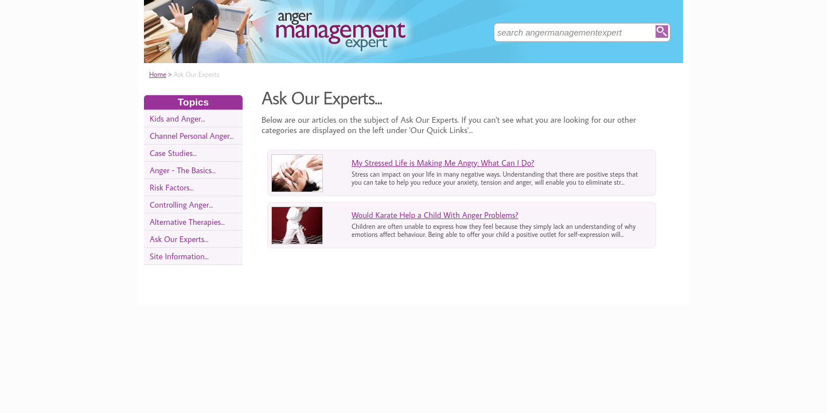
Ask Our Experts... (179, 238)
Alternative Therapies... (187, 221)
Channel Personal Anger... (192, 135)
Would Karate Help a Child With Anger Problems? (435, 214)
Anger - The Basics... (183, 170)
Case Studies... (173, 152)
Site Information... (179, 256)
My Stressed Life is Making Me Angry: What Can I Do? (443, 162)
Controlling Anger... (181, 204)
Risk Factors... (172, 187)
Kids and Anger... (177, 118)
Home (157, 74)
